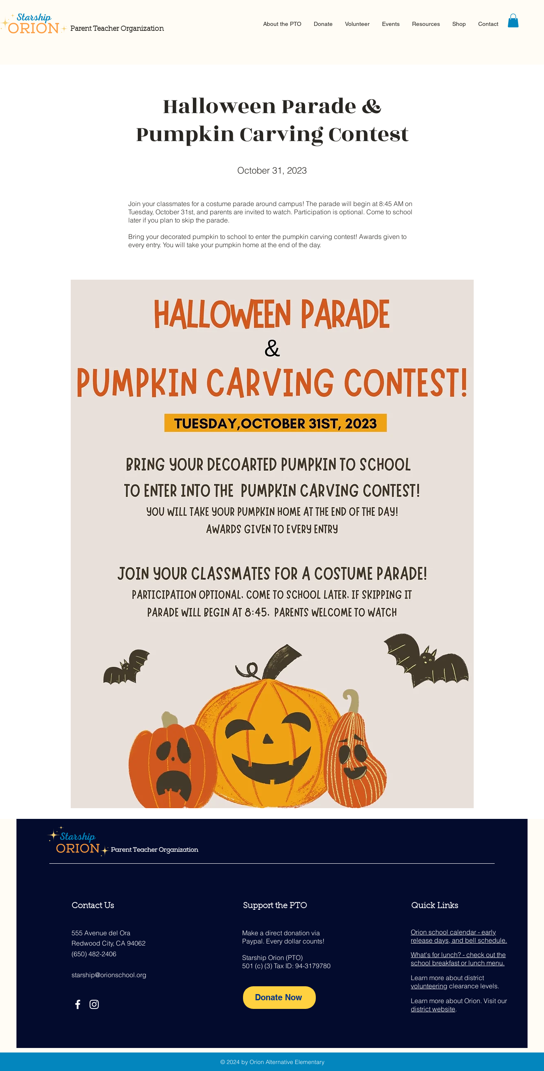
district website (433, 1009)
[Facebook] (78, 1004)
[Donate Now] (279, 997)
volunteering (429, 986)
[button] (282, 24)
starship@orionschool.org (109, 975)
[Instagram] (94, 1004)
